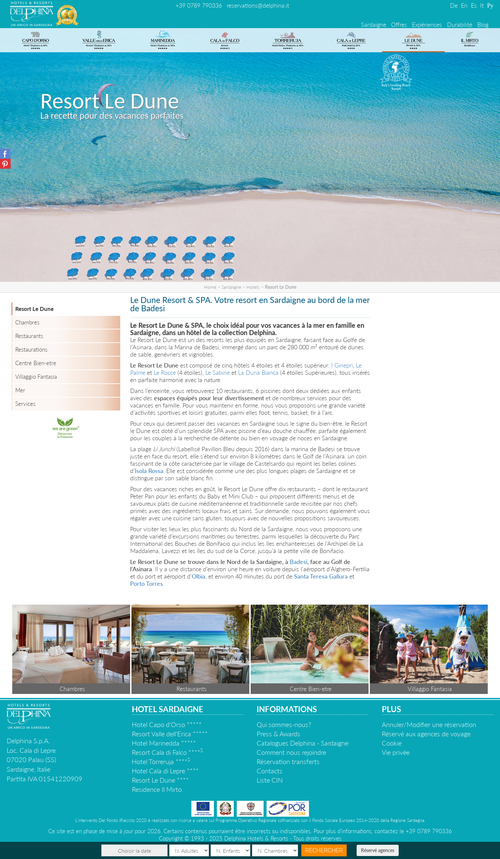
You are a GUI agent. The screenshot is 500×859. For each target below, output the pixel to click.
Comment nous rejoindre (291, 752)
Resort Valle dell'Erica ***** (170, 734)
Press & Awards (278, 734)
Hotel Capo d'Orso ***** (167, 724)
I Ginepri (342, 365)
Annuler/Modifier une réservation (429, 724)
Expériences (427, 24)
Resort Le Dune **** (160, 780)
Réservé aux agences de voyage (426, 734)
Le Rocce (165, 372)
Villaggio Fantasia (36, 376)
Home (210, 287)
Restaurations (31, 349)
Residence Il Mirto (157, 789)
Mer (20, 390)
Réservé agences (377, 850)
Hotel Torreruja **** (161, 761)
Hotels (253, 287)
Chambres (27, 322)
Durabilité (459, 24)
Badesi (298, 561)
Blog (482, 24)
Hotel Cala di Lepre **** (165, 771)
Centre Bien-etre (35, 363)
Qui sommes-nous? (284, 724)
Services (25, 403)
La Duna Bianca (258, 372)
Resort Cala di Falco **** (167, 752)
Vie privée (396, 752)
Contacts (269, 771)
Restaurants (29, 335)
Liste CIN (270, 780)
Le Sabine (217, 372)
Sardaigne (373, 24)
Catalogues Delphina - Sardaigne (302, 743)
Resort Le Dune (34, 308)
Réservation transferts (288, 761)
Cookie (392, 743)
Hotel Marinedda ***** (164, 743)
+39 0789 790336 (198, 5)
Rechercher (324, 850)
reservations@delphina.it (258, 5)
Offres (399, 24)
